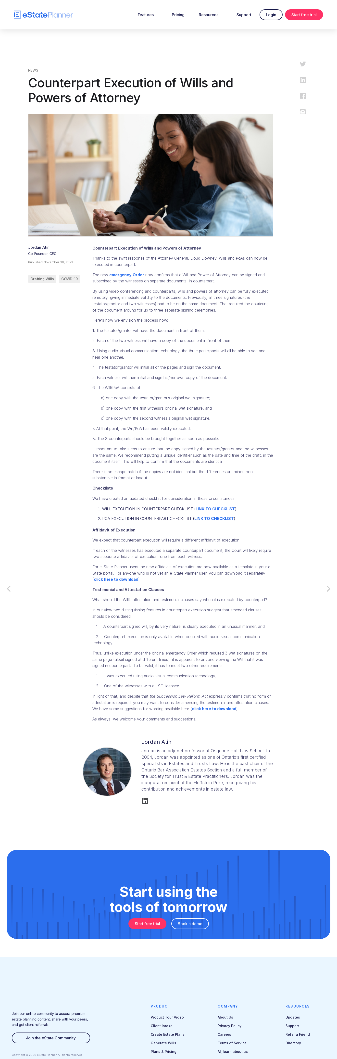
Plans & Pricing (163, 1051)
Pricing (178, 14)
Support (244, 14)
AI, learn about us (233, 1051)
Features (146, 14)
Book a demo (190, 923)
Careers (224, 1034)
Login (271, 14)
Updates (293, 1017)
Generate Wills (163, 1043)
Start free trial (304, 14)
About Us (225, 1017)
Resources (208, 14)
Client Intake (162, 1026)
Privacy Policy (229, 1026)
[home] (43, 15)
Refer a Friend (298, 1034)
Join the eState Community (51, 1037)
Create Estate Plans (168, 1034)
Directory (293, 1043)
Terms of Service (232, 1043)
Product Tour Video (167, 1017)
